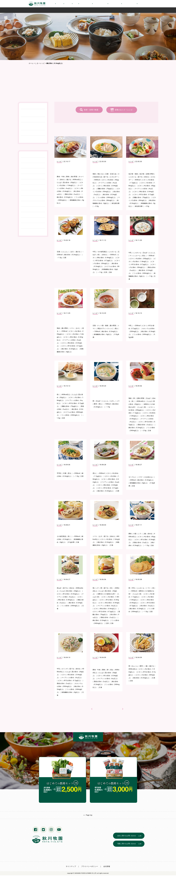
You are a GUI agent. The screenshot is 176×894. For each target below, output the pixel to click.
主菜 (64, 257)
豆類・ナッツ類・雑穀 (100, 325)
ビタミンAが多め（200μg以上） (141, 258)
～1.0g (145, 611)
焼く (99, 254)
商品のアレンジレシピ (105, 328)
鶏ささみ (101, 174)
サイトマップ (71, 866)
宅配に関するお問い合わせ (126, 844)
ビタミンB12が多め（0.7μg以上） (105, 611)
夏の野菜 (65, 328)
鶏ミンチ (96, 588)
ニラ (118, 401)
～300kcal (112, 254)
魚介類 (142, 174)
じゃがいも (132, 177)
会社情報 (106, 866)
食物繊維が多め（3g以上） (103, 334)
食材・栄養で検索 (91, 110)
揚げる (68, 179)
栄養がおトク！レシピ (124, 110)
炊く (133, 401)
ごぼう (72, 252)
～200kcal (101, 473)
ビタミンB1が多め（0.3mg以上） (68, 594)
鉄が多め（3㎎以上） (148, 606)
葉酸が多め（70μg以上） (106, 188)
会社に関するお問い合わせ (126, 836)
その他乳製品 (102, 252)
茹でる (106, 177)
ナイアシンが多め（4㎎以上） (108, 606)
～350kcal (150, 255)
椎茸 (95, 404)
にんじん (65, 252)
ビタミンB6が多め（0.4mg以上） (105, 608)
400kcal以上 (77, 179)
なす (100, 536)
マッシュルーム (135, 255)
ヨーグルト (132, 477)
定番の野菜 (150, 174)
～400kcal (96, 180)
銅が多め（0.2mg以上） (65, 197)
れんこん (135, 666)
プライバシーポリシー (89, 866)
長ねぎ (59, 588)
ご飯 (144, 534)
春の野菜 (74, 176)
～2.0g (96, 206)
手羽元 (59, 473)
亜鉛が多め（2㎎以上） (73, 194)
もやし (112, 401)
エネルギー (114, 177)
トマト (72, 328)
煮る (143, 255)
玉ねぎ (145, 253)
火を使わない (149, 477)
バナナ (140, 477)
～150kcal (96, 331)
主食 (110, 272)
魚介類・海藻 (133, 174)
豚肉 (67, 176)
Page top (89, 815)
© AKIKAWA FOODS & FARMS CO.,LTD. (85, 873)
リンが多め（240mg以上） (107, 197)
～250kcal (63, 331)
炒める (62, 179)
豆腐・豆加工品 (110, 174)
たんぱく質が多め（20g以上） (67, 182)
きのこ (78, 328)
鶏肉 (94, 174)
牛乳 (94, 252)
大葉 (134, 534)
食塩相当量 (116, 203)
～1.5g (59, 257)
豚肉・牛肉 (61, 176)
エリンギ (65, 669)
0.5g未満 (71, 542)
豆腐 (58, 252)
